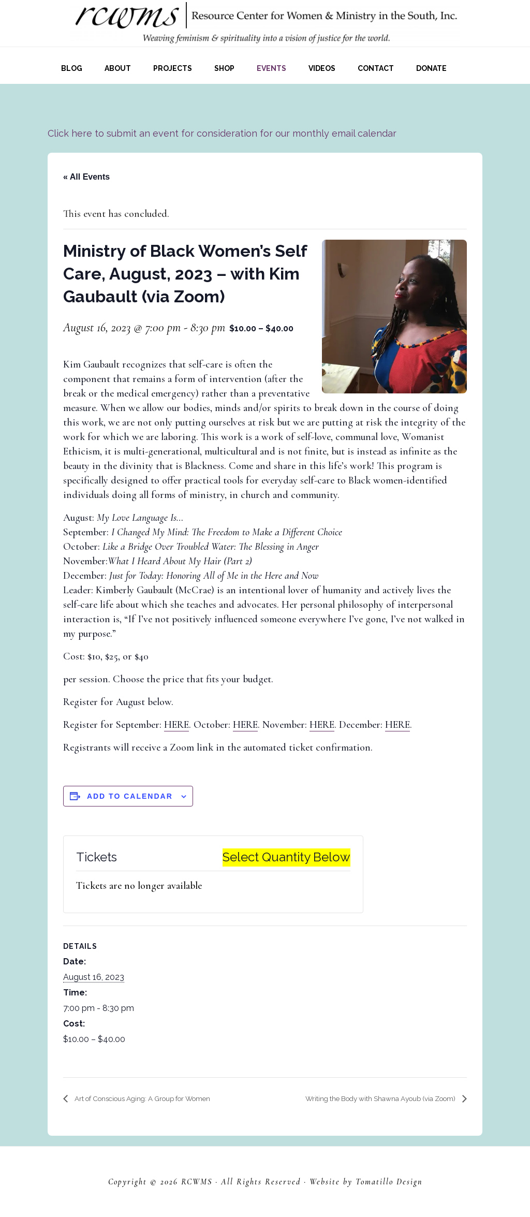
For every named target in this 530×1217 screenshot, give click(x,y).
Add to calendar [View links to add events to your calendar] (130, 796)
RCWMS (196, 1182)
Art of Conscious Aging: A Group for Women (158, 1099)
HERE (176, 725)
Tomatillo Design (389, 1182)
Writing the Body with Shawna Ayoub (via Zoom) (363, 1099)
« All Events (86, 176)
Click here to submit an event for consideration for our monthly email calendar (222, 133)
